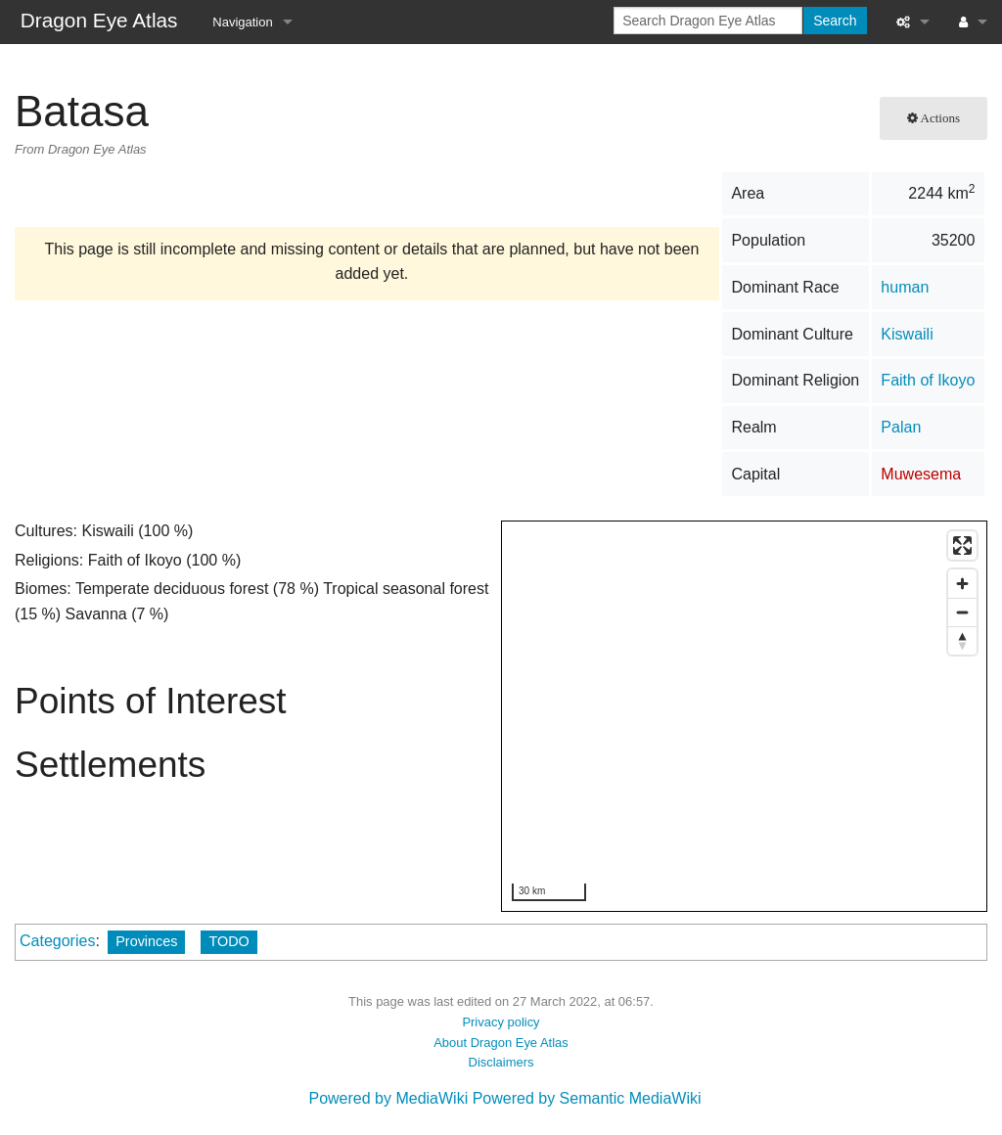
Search (834, 20)
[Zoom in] (962, 583)
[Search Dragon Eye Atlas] (708, 20)
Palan (901, 427)
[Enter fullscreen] (962, 545)
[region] (745, 717)
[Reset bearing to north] (962, 640)
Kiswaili (907, 334)
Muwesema (921, 474)
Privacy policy (500, 1022)
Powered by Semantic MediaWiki (587, 1098)
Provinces (146, 941)
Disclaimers (501, 1062)
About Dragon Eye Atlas (501, 1042)
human (905, 287)
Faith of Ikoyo (928, 380)
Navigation (242, 22)
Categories (57, 940)
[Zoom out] (962, 612)
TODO (228, 941)
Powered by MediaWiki (388, 1098)
